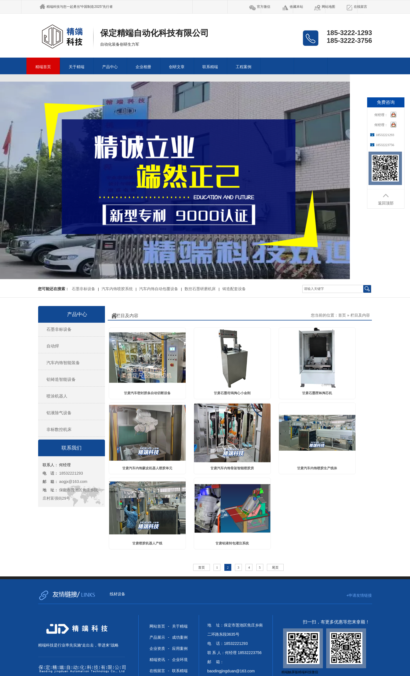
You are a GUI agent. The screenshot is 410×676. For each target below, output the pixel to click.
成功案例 (180, 637)
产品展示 (157, 637)
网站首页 (157, 626)
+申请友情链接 (359, 595)
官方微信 (263, 7)
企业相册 (143, 67)
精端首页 (43, 67)
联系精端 (210, 67)
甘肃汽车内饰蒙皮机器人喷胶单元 (147, 468)
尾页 (275, 567)
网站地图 (328, 7)
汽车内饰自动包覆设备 (158, 289)
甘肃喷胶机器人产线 (147, 543)
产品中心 (110, 67)
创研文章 (177, 67)
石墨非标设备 (83, 289)
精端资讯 (157, 659)
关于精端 (76, 67)
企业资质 (157, 648)
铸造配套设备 (234, 289)
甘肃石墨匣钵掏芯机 (317, 393)
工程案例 (243, 67)
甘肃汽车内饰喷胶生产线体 (317, 468)
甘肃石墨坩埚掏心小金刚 (232, 393)
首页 (342, 315)
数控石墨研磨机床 (200, 289)
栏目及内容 (360, 315)
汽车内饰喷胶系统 (117, 289)
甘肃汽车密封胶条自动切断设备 (147, 393)
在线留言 (360, 7)
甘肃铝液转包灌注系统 (232, 543)
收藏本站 (296, 7)
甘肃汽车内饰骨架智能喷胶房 (232, 468)
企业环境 (180, 659)
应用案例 (180, 648)
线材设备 (117, 594)
